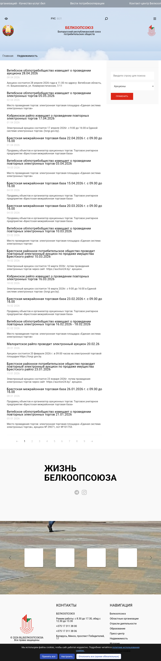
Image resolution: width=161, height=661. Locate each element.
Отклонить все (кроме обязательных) (99, 656)
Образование (117, 628)
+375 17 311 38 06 (66, 631)
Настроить (67, 656)
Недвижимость (27, 55)
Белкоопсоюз (118, 613)
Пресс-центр (117, 633)
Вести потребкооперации (91, 3)
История (115, 643)
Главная (7, 55)
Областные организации (124, 618)
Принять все (48, 656)
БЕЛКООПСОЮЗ (65, 613)
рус (53, 18)
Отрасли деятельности (123, 623)
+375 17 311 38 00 (66, 626)
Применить (122, 96)
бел (59, 18)
